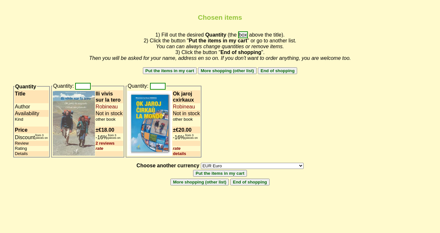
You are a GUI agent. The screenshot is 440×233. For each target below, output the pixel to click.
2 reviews (105, 143)
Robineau (107, 106)
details (179, 153)
